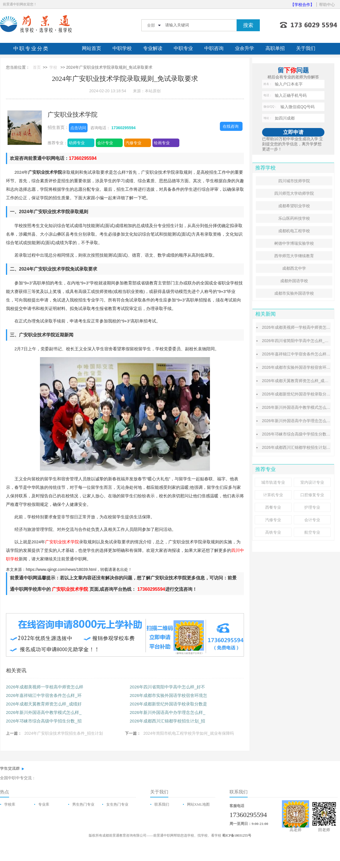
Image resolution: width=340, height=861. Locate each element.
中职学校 (122, 48)
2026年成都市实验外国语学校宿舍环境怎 (168, 695)
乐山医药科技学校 (294, 218)
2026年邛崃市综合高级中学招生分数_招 (44, 720)
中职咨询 (214, 48)
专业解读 (152, 48)
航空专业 (312, 532)
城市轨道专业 (273, 482)
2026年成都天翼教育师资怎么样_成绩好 (44, 703)
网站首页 (91, 48)
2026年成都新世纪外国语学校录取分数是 (168, 703)
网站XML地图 (198, 804)
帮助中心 (327, 4)
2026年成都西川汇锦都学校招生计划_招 (167, 720)
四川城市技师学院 (294, 181)
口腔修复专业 (312, 495)
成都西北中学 (294, 268)
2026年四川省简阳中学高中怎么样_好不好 (299, 340)
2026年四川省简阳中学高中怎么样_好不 (167, 686)
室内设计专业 (312, 482)
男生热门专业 (83, 804)
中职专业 (183, 48)
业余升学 (244, 48)
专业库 (43, 804)
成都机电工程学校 (294, 231)
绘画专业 (162, 143)
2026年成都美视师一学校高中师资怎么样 (44, 686)
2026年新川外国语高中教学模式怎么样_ (44, 712)
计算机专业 (273, 495)
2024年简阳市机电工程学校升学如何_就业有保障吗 (188, 733)
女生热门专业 (117, 804)
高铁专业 (273, 532)
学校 (53, 67)
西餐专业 (273, 507)
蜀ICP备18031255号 (236, 835)
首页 (37, 67)
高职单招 (275, 48)
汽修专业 (133, 143)
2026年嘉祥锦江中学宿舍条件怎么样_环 (44, 695)
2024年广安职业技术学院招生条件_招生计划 (63, 733)
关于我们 (305, 48)
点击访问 (78, 127)
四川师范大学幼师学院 (294, 193)
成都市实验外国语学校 (294, 293)
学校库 (9, 804)
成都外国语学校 (294, 280)
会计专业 (105, 143)
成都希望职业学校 (294, 206)
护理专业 (312, 507)
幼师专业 (77, 143)
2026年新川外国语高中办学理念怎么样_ (167, 712)
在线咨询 (231, 126)
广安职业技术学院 (72, 114)
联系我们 (161, 804)
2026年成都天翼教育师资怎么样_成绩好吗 (299, 380)
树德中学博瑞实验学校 (294, 243)
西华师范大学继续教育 (294, 256)
